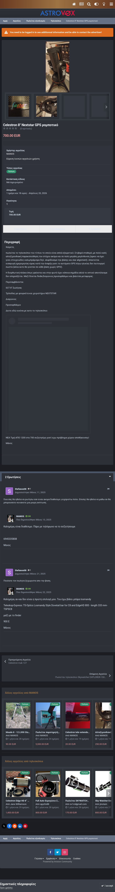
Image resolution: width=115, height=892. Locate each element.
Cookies (76, 858)
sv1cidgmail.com (78, 804)
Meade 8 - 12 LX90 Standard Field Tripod (26, 732)
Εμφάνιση (51, 858)
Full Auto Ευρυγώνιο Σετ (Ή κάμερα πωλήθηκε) (59, 800)
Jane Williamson (18, 804)
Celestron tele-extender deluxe (80, 732)
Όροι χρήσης (6, 887)
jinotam (103, 804)
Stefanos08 (20, 489)
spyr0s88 (44, 804)
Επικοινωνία (65, 858)
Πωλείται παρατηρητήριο (48, 732)
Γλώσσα (39, 858)
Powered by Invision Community (57, 861)
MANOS (10, 154)
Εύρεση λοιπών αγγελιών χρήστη (23, 158)
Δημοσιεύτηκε (30, 492)
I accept (107, 885)
